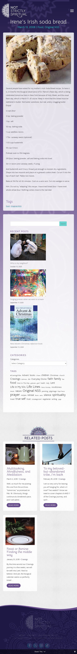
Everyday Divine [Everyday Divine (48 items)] (39, 379)
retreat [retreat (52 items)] (30, 395)
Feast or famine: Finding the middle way (19, 552)
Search (63, 224)
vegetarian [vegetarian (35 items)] (47, 399)
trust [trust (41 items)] (29, 399)
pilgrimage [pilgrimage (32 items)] (53, 391)
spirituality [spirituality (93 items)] (59, 395)
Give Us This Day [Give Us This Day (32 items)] (23, 383)
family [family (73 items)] (57, 379)
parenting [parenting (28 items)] (45, 391)
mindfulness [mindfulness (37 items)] (57, 387)
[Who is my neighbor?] (28, 248)
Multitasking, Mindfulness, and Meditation (18, 472)
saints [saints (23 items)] (41, 395)
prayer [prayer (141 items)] (15, 395)
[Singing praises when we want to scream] (28, 283)
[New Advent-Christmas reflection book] (23, 323)
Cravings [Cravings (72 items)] (15, 379)
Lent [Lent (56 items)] (52, 382)
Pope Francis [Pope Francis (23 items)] (61, 391)
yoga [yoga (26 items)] (59, 399)
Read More (13, 505)
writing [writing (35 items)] (54, 399)
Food (40, 27)
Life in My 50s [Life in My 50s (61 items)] (18, 386)
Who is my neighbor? (19, 263)
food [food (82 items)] (13, 382)
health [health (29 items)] (43, 383)
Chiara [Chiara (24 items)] (38, 375)
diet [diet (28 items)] (29, 379)
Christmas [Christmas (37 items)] (54, 375)
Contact (32, 635)
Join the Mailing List (47, 635)
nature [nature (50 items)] (18, 391)
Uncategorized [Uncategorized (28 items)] (36, 399)
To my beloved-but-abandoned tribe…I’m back (54, 472)
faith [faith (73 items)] (50, 379)
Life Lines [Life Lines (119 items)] (33, 386)
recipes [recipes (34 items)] (23, 395)
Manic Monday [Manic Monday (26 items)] (46, 387)
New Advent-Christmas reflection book (26, 344)
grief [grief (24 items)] (38, 383)
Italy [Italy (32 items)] (47, 383)
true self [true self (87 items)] (21, 399)
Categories (14, 359)
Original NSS (52, 27)
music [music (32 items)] (12, 391)
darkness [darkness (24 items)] (24, 379)
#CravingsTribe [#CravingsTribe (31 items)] (15, 375)
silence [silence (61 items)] (47, 395)
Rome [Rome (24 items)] (36, 395)
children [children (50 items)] (45, 375)
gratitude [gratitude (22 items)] (33, 383)
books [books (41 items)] (32, 375)
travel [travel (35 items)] (12, 399)
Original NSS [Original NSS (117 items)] (32, 391)
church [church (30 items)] (62, 375)
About (22, 635)
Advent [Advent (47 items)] (25, 375)
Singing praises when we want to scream (27, 299)
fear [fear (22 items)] (63, 379)
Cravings (22, 479)
